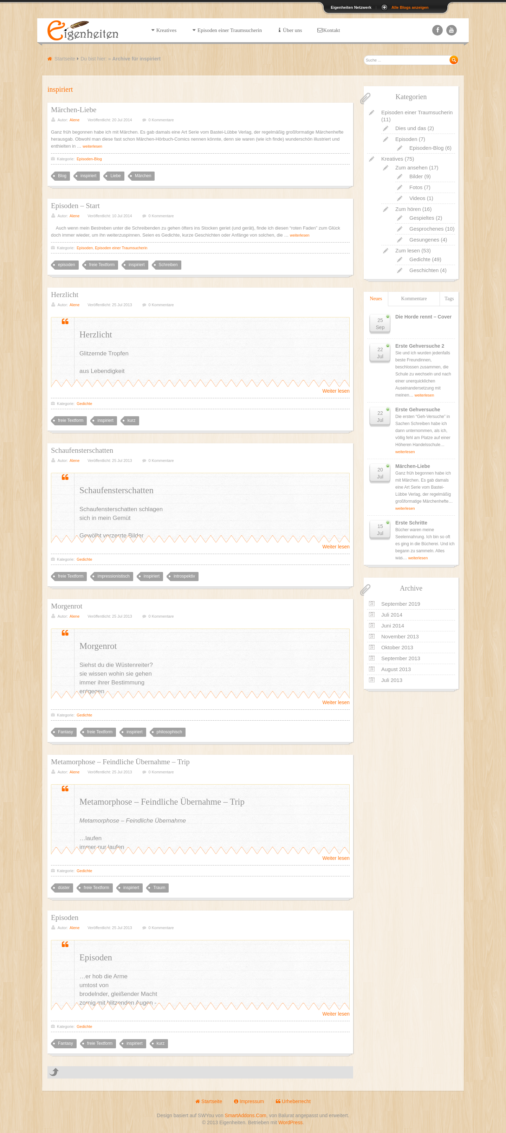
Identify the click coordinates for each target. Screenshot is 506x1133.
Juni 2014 (392, 626)
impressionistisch (113, 576)
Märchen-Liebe (73, 109)
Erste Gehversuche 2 (419, 346)
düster (64, 887)
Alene (74, 120)
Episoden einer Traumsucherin (121, 248)
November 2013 (400, 636)
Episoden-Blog (89, 159)
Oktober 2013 (397, 647)
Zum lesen (407, 250)
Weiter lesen (336, 391)
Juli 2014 (391, 615)
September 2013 (400, 658)
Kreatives (392, 159)
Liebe (115, 175)
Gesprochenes (426, 229)
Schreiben (168, 264)
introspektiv (184, 576)
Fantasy (65, 731)
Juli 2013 (391, 680)
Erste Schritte (411, 523)
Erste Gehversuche (417, 409)
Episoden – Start (75, 205)
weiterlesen (92, 146)
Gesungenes (424, 240)
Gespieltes (421, 218)
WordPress (290, 1122)
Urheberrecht (293, 1101)
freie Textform (102, 264)
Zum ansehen (411, 167)
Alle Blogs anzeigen (410, 7)
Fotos (416, 187)
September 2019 (400, 604)
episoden (66, 264)
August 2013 (396, 669)
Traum (159, 887)
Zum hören (408, 209)
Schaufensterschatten (82, 450)
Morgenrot (66, 606)
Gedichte (84, 403)
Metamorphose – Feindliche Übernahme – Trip (120, 762)
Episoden (85, 248)
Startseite (64, 59)
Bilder (416, 176)
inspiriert (88, 175)
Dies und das (410, 128)
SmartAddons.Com (245, 1115)
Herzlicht (64, 294)
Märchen (143, 175)
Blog (62, 175)
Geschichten (424, 270)
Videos (417, 198)
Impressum (249, 1101)
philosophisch (169, 731)
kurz (132, 420)
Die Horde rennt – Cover (423, 317)
